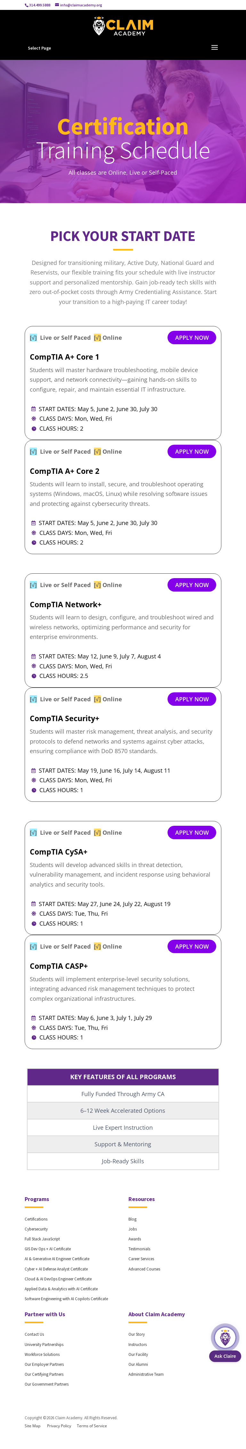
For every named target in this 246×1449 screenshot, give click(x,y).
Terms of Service (92, 1426)
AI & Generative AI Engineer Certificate (57, 1259)
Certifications (36, 1219)
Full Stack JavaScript (42, 1239)
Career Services (141, 1259)
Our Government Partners (47, 1384)
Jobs (132, 1229)
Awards (134, 1239)
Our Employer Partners (44, 1364)
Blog (132, 1219)
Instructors (137, 1344)
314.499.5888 (39, 5)
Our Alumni (138, 1364)
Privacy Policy (59, 1426)
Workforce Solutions (42, 1354)
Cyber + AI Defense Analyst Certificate (56, 1269)
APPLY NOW (192, 337)
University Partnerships (44, 1344)
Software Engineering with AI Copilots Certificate (66, 1299)
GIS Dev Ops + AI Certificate (48, 1249)
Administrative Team (146, 1374)
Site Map (32, 1426)
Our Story (136, 1334)
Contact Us (34, 1334)
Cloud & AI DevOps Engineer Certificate (58, 1279)
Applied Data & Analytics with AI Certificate (61, 1289)
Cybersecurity (36, 1229)
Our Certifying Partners (44, 1374)
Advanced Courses (144, 1269)
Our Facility (138, 1354)
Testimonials (139, 1249)
